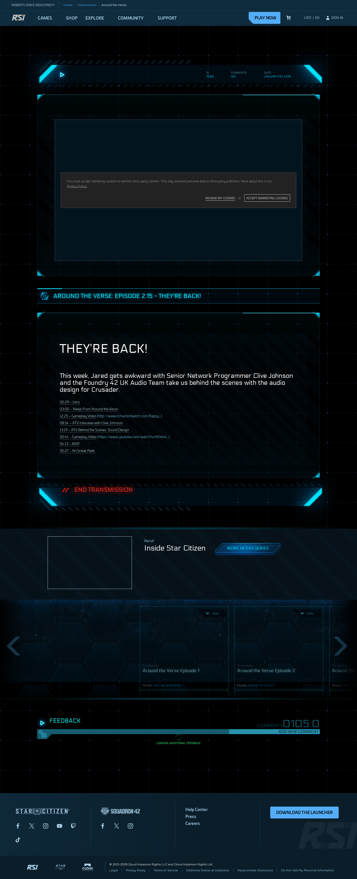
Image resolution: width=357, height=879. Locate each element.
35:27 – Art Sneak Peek (77, 450)
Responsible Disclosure (255, 870)
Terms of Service (165, 870)
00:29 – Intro (70, 401)
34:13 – (70, 443)
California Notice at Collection (207, 870)
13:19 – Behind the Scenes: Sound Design (94, 429)
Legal (113, 870)
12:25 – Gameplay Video (78, 415)
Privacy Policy (136, 870)
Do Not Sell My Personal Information (307, 870)
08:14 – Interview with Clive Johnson (91, 422)
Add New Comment (298, 731)
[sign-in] (334, 18)
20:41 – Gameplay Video (78, 436)
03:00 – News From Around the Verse (89, 408)
